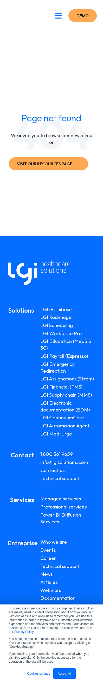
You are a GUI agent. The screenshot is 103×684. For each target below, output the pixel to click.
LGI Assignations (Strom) (67, 379)
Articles (48, 582)
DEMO (82, 15)
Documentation (57, 598)
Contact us (52, 470)
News (46, 574)
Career (48, 558)
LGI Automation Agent (65, 425)
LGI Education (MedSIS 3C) (65, 344)
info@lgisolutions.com (64, 462)
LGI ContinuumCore (62, 417)
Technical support (59, 478)
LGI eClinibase (56, 309)
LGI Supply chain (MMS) (66, 395)
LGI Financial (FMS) (61, 387)
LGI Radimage (56, 317)
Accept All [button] (65, 673)
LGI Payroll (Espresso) (64, 356)
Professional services (63, 507)
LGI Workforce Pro (61, 333)
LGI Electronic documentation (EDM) (65, 406)
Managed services (60, 498)
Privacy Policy (24, 632)
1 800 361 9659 (56, 454)
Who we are (53, 542)
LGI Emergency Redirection (57, 367)
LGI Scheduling (56, 325)
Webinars (50, 590)
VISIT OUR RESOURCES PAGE (47, 163)
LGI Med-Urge (56, 434)
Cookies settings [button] (38, 673)
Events (48, 550)
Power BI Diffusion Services (60, 518)
